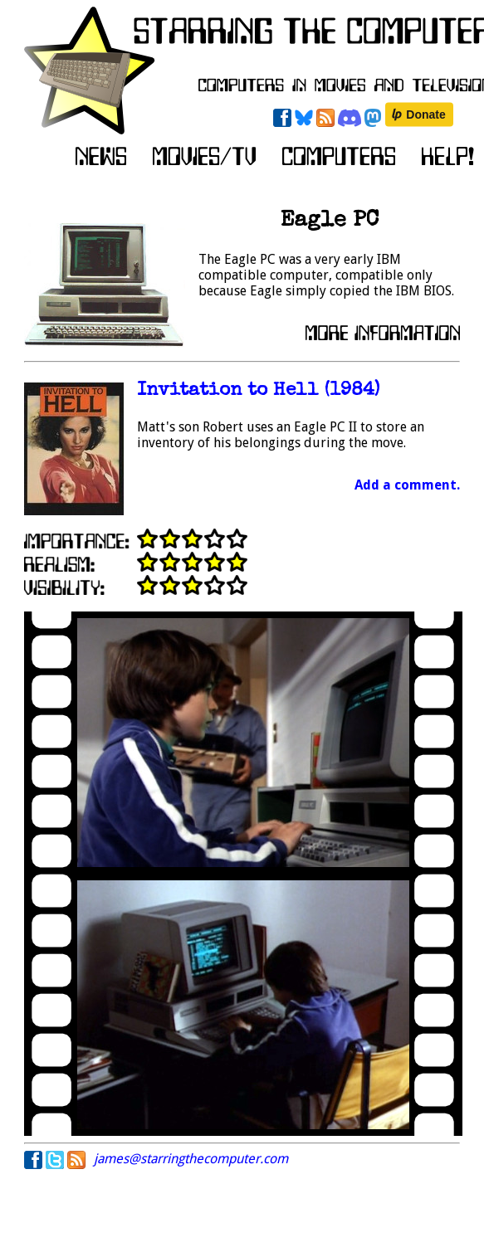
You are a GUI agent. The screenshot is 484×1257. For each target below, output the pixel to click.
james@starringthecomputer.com (191, 1159)
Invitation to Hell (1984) (258, 391)
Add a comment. (407, 485)
